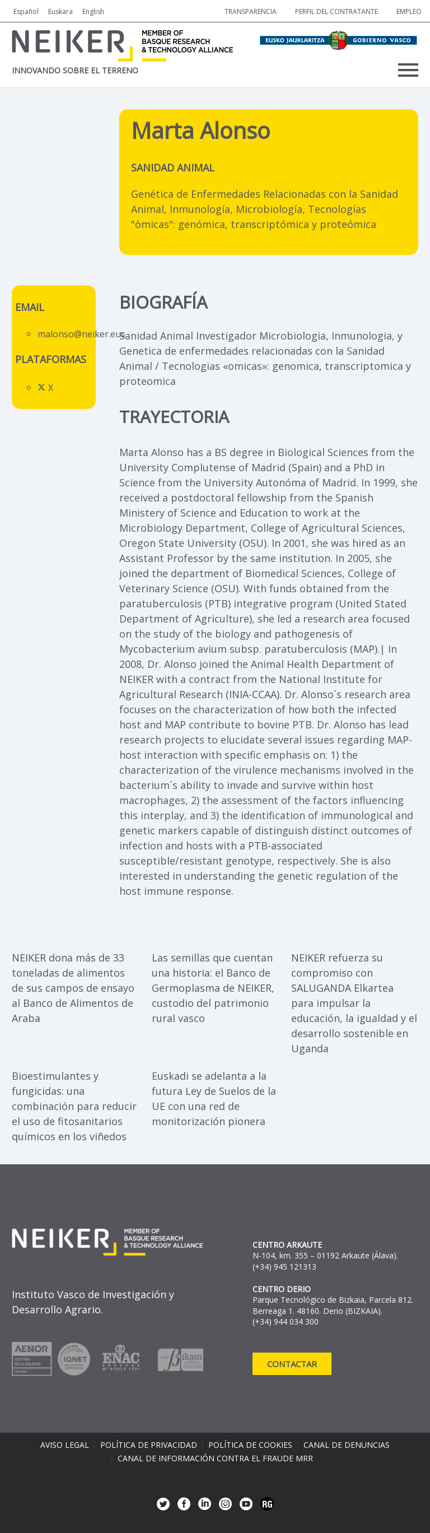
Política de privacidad (148, 1445)
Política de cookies (250, 1445)
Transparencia (251, 11)
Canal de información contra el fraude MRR (215, 1458)
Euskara (60, 11)
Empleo (409, 11)
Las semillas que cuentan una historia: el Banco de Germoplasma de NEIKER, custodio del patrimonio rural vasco (213, 988)
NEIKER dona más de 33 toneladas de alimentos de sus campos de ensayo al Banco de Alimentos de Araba (73, 988)
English (93, 11)
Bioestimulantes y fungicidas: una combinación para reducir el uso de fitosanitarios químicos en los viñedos (74, 1106)
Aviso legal (64, 1445)
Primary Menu (408, 70)
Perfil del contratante (336, 11)
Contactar (292, 1363)
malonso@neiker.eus (81, 334)
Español (26, 11)
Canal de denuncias (346, 1445)
